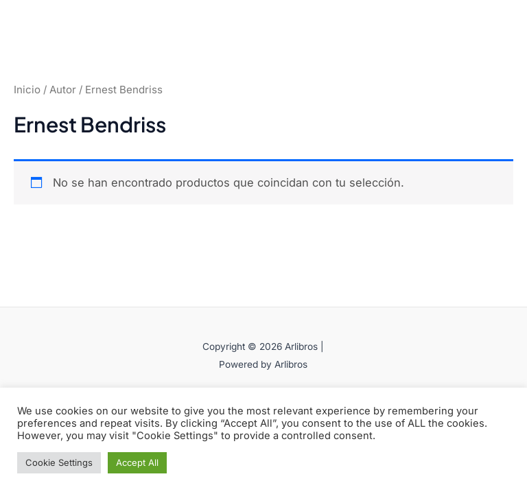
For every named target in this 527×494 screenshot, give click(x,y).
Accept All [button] (137, 462)
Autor (62, 89)
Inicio (27, 89)
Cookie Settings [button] (59, 462)
